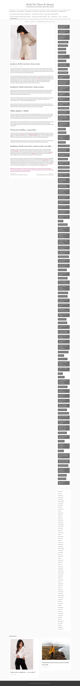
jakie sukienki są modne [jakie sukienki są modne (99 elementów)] (63, 175)
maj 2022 (59, 581)
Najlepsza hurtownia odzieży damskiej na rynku (20, 16)
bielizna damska (45, 159)
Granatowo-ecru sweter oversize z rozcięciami (18, 174)
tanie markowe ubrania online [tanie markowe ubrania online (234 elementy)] (63, 405)
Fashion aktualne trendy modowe (39, 16)
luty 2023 (59, 564)
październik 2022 (61, 572)
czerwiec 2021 (60, 603)
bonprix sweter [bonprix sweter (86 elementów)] (63, 45)
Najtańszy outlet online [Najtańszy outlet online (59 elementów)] (63, 305)
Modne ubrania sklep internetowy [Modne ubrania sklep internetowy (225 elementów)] (64, 282)
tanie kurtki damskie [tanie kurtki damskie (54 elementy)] (62, 401)
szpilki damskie (12, 11)
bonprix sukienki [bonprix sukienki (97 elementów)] (63, 42)
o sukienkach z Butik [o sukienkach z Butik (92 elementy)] (62, 327)
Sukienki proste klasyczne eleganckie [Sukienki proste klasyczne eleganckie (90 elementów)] (63, 382)
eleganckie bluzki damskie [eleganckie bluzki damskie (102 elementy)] (63, 77)
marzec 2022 (60, 585)
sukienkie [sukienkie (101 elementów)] (61, 377)
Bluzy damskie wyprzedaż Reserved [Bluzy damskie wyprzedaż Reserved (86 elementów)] (62, 37)
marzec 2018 (60, 623)
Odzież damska (54, 16)
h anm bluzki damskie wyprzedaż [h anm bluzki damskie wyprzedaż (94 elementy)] (62, 137)
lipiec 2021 (60, 601)
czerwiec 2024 (60, 532)
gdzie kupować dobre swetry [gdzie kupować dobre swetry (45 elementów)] (62, 112)
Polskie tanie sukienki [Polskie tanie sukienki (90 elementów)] (62, 341)
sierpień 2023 (60, 552)
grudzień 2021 (60, 591)
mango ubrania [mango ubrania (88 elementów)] (63, 224)
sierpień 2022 (60, 575)
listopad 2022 (60, 570)
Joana (21, 66)
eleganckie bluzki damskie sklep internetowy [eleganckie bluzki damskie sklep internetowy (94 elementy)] (63, 82)
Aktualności (13, 61)
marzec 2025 (60, 514)
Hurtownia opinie (62, 11)
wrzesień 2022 (60, 573)
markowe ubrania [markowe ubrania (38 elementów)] (63, 256)
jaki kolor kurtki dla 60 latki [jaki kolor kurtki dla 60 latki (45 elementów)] (63, 197)
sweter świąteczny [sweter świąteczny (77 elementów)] (62, 391)
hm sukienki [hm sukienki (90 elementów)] (62, 142)
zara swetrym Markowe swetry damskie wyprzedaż (20, 171)
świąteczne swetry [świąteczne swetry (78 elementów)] (62, 483)
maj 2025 (59, 510)
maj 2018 (59, 619)
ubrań (23, 134)
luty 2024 (59, 540)
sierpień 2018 (60, 615)
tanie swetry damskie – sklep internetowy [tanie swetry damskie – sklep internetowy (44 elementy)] (63, 428)
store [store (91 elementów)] (60, 373)
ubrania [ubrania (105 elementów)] (61, 450)
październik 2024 (61, 524)
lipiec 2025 (60, 507)
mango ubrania (48, 168)
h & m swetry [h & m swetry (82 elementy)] (62, 132)
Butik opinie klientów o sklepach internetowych (20, 14)
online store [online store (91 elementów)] (62, 319)
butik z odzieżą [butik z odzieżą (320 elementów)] (63, 69)
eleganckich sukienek (33, 134)
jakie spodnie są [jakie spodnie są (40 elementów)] (63, 159)
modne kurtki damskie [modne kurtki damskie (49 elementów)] (62, 274)
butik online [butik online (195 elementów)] (62, 60)
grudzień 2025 (60, 497)
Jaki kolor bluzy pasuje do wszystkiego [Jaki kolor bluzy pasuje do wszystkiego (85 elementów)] (63, 192)
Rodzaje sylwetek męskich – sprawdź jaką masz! (45, 174)
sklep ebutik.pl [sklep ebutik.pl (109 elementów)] (62, 358)
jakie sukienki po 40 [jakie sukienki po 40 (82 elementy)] (64, 167)
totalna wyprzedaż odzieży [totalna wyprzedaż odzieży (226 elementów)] (62, 446)
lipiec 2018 (60, 617)
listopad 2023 (60, 546)
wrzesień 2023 (60, 550)
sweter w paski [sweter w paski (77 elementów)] (62, 386)
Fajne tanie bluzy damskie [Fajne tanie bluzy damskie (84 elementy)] (63, 104)
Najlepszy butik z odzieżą (37, 14)
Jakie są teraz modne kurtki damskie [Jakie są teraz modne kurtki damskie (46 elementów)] (62, 181)
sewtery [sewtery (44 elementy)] (61, 355)
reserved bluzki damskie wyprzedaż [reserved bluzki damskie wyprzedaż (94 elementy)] (63, 347)
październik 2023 (61, 548)
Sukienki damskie (20, 11)
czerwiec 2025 (60, 509)
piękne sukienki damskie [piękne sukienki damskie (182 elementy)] (63, 336)
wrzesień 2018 (60, 613)
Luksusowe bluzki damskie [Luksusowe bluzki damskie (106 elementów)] (63, 217)
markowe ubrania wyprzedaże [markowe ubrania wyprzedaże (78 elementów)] (63, 265)
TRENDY (48, 11)
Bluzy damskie (36, 11)
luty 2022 (59, 587)
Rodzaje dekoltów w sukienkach (51, 14)
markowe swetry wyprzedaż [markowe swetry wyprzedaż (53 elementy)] (63, 252)
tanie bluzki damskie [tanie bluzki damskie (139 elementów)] (62, 396)
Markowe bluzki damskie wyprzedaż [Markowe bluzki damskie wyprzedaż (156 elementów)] (63, 229)
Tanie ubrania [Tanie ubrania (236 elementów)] (62, 432)
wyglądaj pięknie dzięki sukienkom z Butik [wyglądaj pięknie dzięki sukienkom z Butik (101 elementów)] (63, 456)
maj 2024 (59, 534)
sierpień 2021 (60, 599)
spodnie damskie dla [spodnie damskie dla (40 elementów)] (63, 369)
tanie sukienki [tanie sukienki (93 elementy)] (62, 409)
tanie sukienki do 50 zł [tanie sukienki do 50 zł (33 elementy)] (63, 417)
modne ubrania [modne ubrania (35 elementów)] (63, 278)
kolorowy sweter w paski (40, 168)
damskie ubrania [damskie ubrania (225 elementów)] (63, 72)
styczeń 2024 (60, 542)
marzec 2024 (60, 538)
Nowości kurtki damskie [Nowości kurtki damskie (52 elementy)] (63, 315)
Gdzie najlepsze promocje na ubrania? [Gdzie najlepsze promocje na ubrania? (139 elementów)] (63, 124)
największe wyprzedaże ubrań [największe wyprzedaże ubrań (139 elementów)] (63, 310)
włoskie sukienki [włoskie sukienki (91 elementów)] (63, 465)
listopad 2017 (60, 627)
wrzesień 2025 (60, 503)
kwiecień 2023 (60, 560)
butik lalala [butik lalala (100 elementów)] (62, 52)
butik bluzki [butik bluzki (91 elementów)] (62, 49)
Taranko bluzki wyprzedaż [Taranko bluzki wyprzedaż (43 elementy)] (63, 437)
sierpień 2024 (60, 528)
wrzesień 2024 (60, 526)
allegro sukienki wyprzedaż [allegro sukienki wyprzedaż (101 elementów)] (63, 27)
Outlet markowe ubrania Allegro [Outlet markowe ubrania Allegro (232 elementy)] (63, 332)
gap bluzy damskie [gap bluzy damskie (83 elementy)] (63, 108)
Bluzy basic (65, 16)
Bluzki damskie (28, 11)
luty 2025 (59, 516)
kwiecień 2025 (60, 512)
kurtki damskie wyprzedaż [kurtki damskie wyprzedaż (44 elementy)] (63, 212)
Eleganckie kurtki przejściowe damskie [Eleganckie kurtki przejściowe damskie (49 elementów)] (63, 89)
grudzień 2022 (60, 568)
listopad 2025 (60, 499)
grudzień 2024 (60, 520)
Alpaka (39, 77)
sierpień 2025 (60, 505)
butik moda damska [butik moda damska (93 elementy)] (62, 56)
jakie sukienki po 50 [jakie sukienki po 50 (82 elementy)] (64, 170)
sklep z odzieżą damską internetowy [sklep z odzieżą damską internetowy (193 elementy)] (63, 364)
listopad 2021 (60, 593)
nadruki (33, 153)
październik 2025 (61, 501)
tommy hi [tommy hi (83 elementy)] (61, 441)
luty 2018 (59, 625)
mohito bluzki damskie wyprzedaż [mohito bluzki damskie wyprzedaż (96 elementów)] (62, 288)
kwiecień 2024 (60, 536)
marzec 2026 (60, 491)
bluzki (42, 164)
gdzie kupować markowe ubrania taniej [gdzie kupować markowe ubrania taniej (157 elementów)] (63, 118)
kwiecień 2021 (60, 607)
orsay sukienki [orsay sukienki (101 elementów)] (62, 322)
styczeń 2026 (60, 495)
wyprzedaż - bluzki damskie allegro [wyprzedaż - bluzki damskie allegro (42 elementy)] (64, 461)
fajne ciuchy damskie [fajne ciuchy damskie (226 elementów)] (62, 99)
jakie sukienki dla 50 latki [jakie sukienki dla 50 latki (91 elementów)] (63, 163)
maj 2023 (59, 558)
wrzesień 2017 (60, 629)
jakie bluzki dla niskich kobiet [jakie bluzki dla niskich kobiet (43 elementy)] (63, 150)
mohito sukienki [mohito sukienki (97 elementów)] (63, 292)
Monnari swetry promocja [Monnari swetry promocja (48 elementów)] (63, 300)
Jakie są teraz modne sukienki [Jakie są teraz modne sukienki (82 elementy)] (63, 186)
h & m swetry (24, 168)
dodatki (11, 135)
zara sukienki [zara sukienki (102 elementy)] (62, 475)
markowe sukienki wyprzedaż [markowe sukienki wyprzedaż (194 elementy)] (63, 247)
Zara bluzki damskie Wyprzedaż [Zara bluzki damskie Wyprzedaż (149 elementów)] (62, 470)
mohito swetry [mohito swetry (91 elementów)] (63, 296)
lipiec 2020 (60, 611)
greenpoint (19, 168)
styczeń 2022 (60, 589)
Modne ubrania (54, 11)
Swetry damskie (13, 18)
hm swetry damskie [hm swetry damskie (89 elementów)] (64, 145)
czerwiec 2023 (60, 556)
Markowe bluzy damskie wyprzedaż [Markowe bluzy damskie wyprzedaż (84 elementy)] (63, 236)
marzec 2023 (60, 562)
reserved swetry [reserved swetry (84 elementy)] (63, 352)
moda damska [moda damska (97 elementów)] (62, 269)
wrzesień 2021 (60, 597)
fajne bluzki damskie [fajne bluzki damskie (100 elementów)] (62, 94)
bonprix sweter (14, 168)
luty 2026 (59, 493)
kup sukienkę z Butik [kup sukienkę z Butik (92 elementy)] (62, 207)
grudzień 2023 (60, 544)
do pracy (51, 163)
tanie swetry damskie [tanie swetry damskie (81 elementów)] (62, 422)
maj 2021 (59, 605)
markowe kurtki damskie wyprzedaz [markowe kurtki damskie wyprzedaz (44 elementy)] (63, 242)
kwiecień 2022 (60, 583)
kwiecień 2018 (60, 621)
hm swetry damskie (31, 168)
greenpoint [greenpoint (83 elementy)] (62, 129)
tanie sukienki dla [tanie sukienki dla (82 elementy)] (63, 413)
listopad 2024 (60, 522)
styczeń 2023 (60, 566)
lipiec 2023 (60, 554)
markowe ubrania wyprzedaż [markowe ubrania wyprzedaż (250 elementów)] (63, 261)
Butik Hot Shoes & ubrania (40, 4)
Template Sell (48, 683)
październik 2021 (61, 595)
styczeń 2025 (60, 518)
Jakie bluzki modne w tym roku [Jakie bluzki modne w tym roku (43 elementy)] (64, 155)
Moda (49, 16)
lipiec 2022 (60, 577)
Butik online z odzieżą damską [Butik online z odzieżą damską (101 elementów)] (63, 65)
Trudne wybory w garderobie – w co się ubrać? (22, 672)
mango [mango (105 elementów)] (60, 221)
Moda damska (43, 11)
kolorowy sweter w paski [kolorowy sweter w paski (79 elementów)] (63, 202)
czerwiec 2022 (60, 579)
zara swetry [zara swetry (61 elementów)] (62, 478)
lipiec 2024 (60, 530)
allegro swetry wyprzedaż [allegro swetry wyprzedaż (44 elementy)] (63, 31)
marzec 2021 (60, 609)
